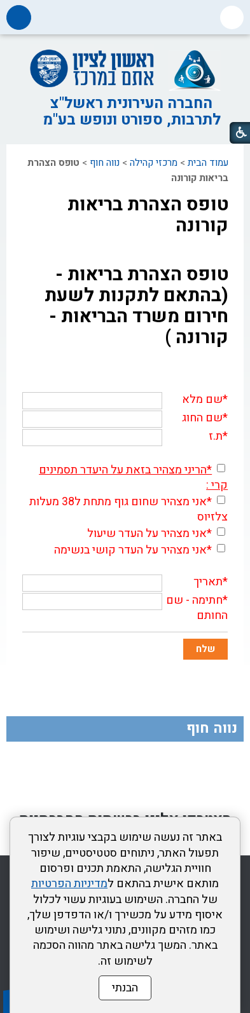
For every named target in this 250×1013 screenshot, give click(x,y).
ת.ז (216, 436)
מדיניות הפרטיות (69, 883)
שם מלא (202, 399)
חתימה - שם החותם (197, 608)
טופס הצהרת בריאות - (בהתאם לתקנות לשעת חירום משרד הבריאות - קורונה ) (136, 306)
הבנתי (125, 987)
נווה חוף (105, 163)
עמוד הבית (208, 163)
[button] (232, 17)
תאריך (208, 581)
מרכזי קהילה (153, 163)
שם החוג (202, 417)
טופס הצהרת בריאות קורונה (147, 215)
